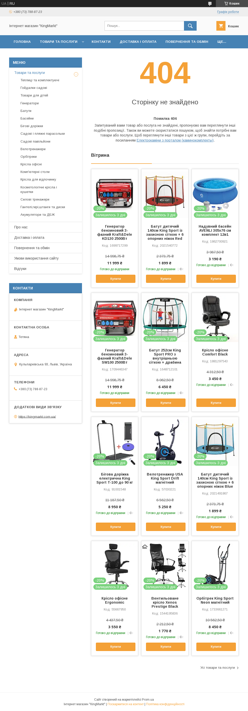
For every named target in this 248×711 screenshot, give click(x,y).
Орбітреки (28, 157)
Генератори (29, 103)
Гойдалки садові (33, 88)
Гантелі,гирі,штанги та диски (42, 207)
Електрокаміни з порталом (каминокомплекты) (175, 140)
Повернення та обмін (187, 42)
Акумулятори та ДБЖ (37, 214)
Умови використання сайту (36, 258)
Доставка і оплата (138, 42)
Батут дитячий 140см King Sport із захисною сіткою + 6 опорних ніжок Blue (215, 480)
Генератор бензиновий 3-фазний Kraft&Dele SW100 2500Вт (114, 356)
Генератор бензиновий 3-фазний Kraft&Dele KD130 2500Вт (114, 232)
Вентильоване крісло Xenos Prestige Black (165, 602)
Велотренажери (33, 149)
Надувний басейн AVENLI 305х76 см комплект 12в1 (215, 230)
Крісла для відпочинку (38, 179)
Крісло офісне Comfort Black (215, 352)
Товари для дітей (34, 95)
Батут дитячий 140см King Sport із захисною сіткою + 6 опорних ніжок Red (164, 232)
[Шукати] (190, 26)
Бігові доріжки (31, 126)
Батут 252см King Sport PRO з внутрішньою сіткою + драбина (165, 356)
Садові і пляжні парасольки (42, 133)
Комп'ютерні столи (35, 172)
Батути (25, 111)
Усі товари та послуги (217, 667)
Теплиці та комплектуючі (39, 80)
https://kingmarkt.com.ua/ (37, 416)
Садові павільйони (35, 141)
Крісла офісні (31, 164)
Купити (115, 279)
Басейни (27, 118)
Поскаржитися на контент (126, 704)
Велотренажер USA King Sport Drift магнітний (165, 478)
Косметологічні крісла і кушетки (38, 189)
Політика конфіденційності (165, 704)
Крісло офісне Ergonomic (114, 600)
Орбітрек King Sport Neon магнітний (215, 600)
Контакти (101, 42)
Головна (22, 42)
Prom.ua (148, 699)
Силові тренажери (34, 199)
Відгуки (20, 269)
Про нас (21, 227)
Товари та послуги (58, 42)
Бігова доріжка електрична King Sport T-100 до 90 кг (114, 478)
